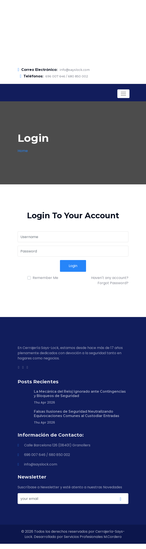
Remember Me (45, 277)
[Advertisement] (73, 30)
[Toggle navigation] (123, 93)
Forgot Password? (113, 282)
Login (73, 265)
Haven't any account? (109, 277)
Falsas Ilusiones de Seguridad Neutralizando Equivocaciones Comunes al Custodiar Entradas (76, 413)
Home (23, 150)
